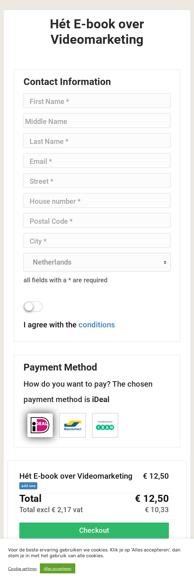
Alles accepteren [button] (57, 568)
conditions (97, 324)
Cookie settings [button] (22, 568)
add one (28, 486)
